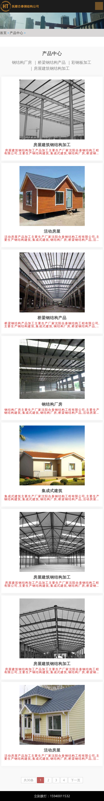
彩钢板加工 (81, 62)
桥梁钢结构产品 (52, 62)
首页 (3, 33)
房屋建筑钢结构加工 (52, 68)
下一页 (75, 780)
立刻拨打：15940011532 (52, 796)
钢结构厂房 (22, 62)
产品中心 (16, 33)
